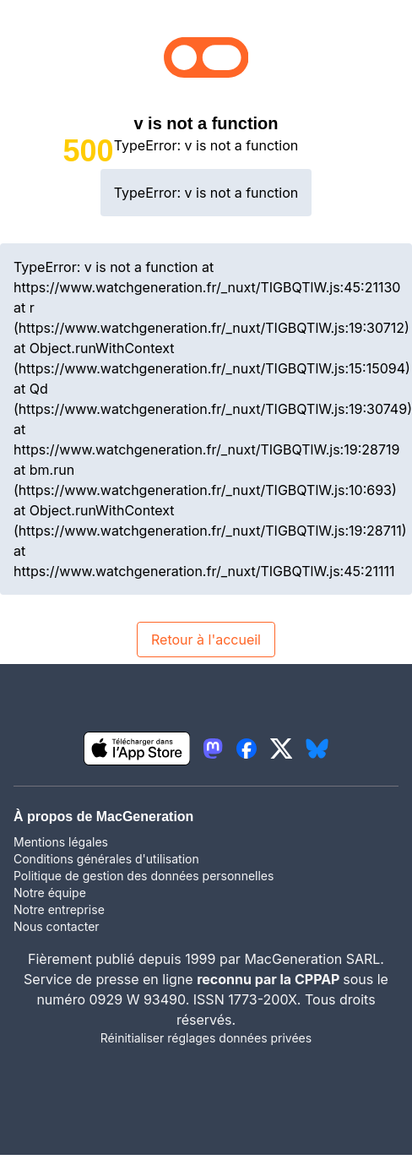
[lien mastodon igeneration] (212, 748)
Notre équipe (50, 892)
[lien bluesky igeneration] (317, 748)
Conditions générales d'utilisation (106, 859)
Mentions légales (61, 842)
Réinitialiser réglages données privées (206, 1038)
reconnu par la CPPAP (270, 979)
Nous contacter (57, 926)
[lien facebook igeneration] (246, 748)
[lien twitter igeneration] (281, 748)
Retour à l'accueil (206, 639)
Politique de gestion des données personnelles (144, 875)
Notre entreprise (59, 909)
